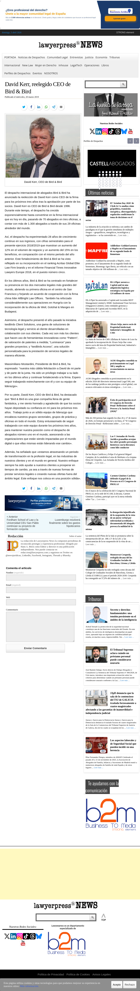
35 (120, 183)
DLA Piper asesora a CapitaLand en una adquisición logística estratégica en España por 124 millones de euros (122, 288)
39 (110, 186)
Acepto (117, 984)
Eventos (37, 73)
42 (120, 186)
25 (110, 180)
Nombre (14, 572)
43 (99, 188)
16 (103, 177)
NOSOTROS (51, 73)
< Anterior (12, 516)
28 (120, 180)
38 (106, 186)
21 (120, 177)
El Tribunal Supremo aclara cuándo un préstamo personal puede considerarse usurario (121, 656)
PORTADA (10, 57)
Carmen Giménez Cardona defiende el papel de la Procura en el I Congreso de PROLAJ (123, 480)
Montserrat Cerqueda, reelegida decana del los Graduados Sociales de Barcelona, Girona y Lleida (122, 558)
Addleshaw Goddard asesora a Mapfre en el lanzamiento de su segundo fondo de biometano (123, 249)
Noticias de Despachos (31, 57)
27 (117, 180)
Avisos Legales (101, 974)
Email (13, 585)
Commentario (12, 609)
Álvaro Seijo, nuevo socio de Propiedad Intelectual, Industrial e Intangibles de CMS (123, 328)
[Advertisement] (70, 874)
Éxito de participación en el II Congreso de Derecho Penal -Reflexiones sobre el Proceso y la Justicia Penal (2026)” (123, 406)
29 (99, 183)
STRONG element (125, 32)
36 (99, 186)
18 (110, 177)
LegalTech (76, 65)
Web (8, 597)
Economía (101, 57)
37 (103, 186)
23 (103, 180)
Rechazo (130, 984)
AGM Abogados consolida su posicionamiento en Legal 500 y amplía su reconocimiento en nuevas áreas (123, 366)
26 (113, 180)
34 (117, 183)
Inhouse (63, 65)
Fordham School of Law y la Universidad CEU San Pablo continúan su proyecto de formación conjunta (23, 524)
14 (120, 175)
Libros (105, 65)
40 (113, 186)
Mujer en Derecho (45, 65)
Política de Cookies (78, 974)
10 (106, 175)
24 (106, 180)
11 (110, 175)
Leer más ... (123, 235)
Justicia (89, 57)
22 (99, 180)
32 (110, 183)
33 (113, 183)
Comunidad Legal (57, 57)
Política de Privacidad (51, 974)
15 (99, 177)
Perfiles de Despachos (17, 73)
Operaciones (91, 65)
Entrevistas (76, 57)
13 (117, 175)
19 (113, 177)
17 (106, 177)
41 (117, 186)
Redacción (15, 536)
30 (103, 183)
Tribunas (114, 57)
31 (106, 183)
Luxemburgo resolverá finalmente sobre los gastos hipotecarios (64, 522)
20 (117, 177)
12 (113, 175)
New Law (27, 65)
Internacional (12, 65)
